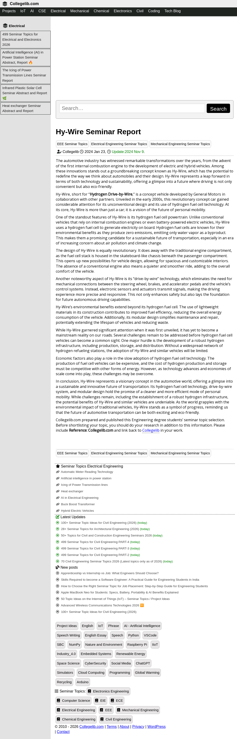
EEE (106, 710)
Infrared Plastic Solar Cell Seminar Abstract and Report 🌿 (24, 93)
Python (133, 635)
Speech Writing (68, 635)
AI (32, 11)
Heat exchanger (69, 491)
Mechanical (79, 11)
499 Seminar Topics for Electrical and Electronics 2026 (21, 39)
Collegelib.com (24, 3)
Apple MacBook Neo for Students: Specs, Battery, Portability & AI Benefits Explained (117, 592)
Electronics (123, 11)
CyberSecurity (95, 663)
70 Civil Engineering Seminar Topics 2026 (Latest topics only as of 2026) (114, 561)
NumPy (74, 644)
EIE (100, 700)
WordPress (156, 727)
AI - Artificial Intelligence (142, 626)
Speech (117, 635)
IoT (23, 11)
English (87, 626)
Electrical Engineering (76, 710)
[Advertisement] (145, 58)
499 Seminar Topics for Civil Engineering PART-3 (98, 548)
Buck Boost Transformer (75, 504)
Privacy (138, 727)
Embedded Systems (96, 654)
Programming (119, 672)
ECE (117, 700)
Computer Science (73, 700)
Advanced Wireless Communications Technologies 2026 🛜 (100, 605)
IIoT (155, 644)
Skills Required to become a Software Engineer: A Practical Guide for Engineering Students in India (127, 579)
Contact (63, 732)
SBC (60, 644)
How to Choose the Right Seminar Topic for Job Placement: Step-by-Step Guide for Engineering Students (132, 586)
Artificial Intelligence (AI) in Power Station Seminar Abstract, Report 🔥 (22, 57)
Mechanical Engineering (138, 710)
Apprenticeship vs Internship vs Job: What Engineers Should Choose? (107, 573)
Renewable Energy (130, 654)
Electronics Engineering (108, 691)
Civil (140, 11)
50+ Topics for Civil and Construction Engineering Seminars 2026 (109, 535)
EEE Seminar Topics (72, 144)
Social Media (121, 663)
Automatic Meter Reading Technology (84, 472)
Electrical (58, 11)
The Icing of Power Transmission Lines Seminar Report (24, 75)
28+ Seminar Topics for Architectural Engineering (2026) (103, 529)
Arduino (83, 682)
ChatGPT (143, 663)
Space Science (68, 663)
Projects (9, 11)
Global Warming (147, 672)
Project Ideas (67, 626)
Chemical (101, 11)
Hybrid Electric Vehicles (75, 510)
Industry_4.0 (66, 654)
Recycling (64, 682)
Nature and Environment (103, 644)
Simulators (65, 672)
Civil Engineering (115, 719)
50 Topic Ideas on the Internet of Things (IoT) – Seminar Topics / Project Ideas (113, 599)
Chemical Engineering (76, 719)
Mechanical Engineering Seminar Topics (180, 144)
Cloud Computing (91, 672)
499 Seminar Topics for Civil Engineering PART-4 (98, 542)
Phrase (113, 626)
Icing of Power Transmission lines (82, 484)
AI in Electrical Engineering (77, 497)
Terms (112, 727)
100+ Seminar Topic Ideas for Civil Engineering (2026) (101, 522)
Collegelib (150, 430)
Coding (154, 11)
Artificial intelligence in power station (83, 478)
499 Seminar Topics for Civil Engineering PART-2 (98, 555)
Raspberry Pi (137, 644)
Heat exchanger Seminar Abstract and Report (21, 108)
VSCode (150, 635)
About (124, 727)
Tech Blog (173, 11)
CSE (42, 11)
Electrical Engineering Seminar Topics (119, 144)
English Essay (95, 635)
